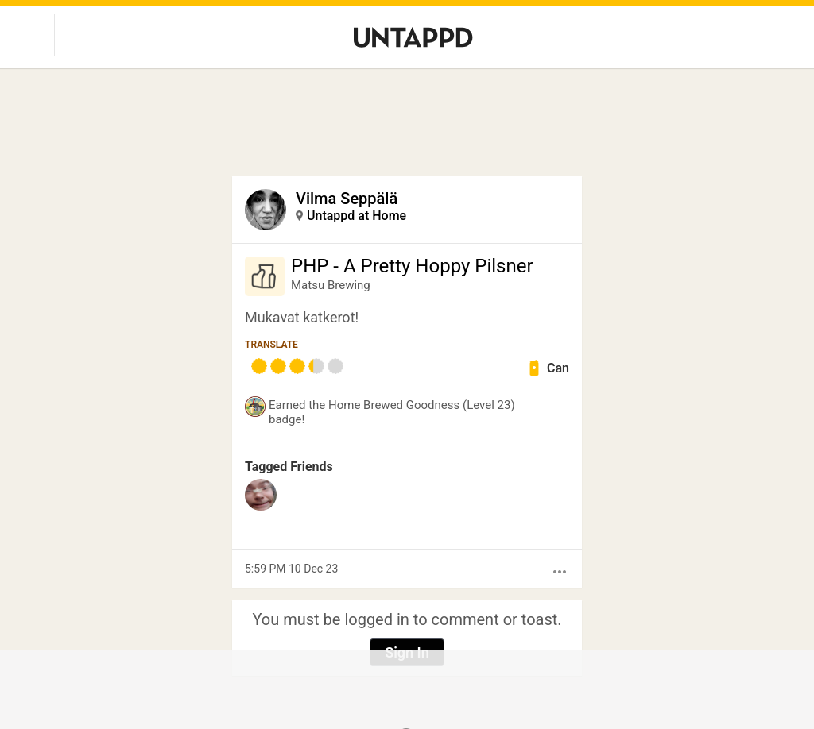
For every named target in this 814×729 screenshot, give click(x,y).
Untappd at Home (356, 215)
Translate (271, 344)
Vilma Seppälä (346, 198)
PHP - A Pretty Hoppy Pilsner (412, 266)
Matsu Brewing (330, 285)
